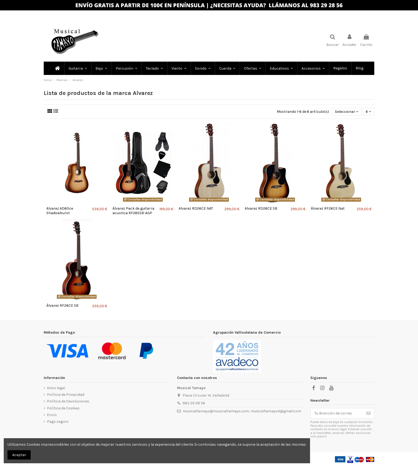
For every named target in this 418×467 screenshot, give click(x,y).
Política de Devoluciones (68, 401)
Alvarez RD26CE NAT (196, 208)
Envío (52, 415)
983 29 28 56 (194, 403)
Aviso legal (56, 388)
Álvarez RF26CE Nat (328, 208)
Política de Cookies (63, 408)
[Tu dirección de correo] (337, 413)
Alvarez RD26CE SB (261, 208)
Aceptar (19, 455)
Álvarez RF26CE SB (62, 305)
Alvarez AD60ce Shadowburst (59, 210)
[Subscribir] (368, 413)
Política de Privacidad (65, 394)
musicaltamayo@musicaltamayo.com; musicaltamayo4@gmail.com (242, 411)
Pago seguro (58, 421)
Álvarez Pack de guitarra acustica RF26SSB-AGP (133, 210)
